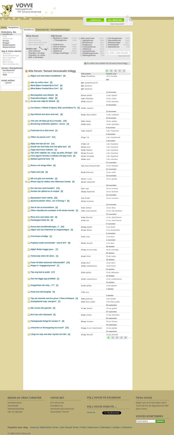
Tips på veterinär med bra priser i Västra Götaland (54, 298)
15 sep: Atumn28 (112, 334)
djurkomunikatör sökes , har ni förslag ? (50, 201)
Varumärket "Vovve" (59, 412)
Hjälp (5, 75)
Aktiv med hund (87, 38)
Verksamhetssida (16, 409)
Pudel (83, 427)
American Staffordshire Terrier (44, 427)
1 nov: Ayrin (110, 243)
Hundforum (8, 34)
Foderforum (58, 45)
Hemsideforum (114, 40)
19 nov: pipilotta (111, 179)
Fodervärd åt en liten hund (44, 130)
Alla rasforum (34, 51)
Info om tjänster (15, 412)
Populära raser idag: (18, 427)
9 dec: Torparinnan (112, 131)
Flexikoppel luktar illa (42, 220)
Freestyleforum (89, 47)
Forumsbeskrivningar (60, 30)
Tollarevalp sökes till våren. (44, 256)
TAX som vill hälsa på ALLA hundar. (49, 121)
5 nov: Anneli (110, 227)
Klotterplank (113, 45)
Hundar (6, 41)
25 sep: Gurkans (111, 321)
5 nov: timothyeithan (113, 230)
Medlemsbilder (9, 45)
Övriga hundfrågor (61, 53)
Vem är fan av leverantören (44, 207)
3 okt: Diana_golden (113, 302)
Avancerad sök (42, 30)
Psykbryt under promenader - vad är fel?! (50, 243)
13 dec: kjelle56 (111, 95)
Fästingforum (61, 40)
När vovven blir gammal (43, 308)
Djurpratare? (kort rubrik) (44, 198)
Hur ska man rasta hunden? (45, 188)
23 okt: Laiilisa (111, 256)
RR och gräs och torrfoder (44, 179)
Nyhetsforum (113, 47)
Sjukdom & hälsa (60, 38)
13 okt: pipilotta (111, 285)
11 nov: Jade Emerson (113, 217)
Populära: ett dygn (37, 53)
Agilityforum (87, 40)
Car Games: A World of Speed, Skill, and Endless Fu (55, 108)
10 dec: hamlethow (112, 124)
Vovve (3, 27)
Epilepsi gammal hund (42, 159)
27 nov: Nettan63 (112, 166)
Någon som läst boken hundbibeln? (48, 76)
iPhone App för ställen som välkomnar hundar (52, 182)
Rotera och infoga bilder (43, 165)
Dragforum (87, 45)
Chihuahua (127, 427)
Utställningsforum (90, 53)
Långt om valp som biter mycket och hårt (50, 334)
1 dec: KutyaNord (112, 144)
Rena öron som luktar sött (44, 217)
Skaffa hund (58, 49)
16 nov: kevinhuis (112, 188)
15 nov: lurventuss (112, 198)
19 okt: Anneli (110, 266)
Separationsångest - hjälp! (44, 98)
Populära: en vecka (37, 55)
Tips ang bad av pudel (43, 272)
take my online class (41, 82)
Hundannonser (15, 402)
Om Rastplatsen (115, 38)
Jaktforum (86, 49)
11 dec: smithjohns (112, 115)
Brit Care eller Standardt (43, 315)
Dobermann (93, 427)
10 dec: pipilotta (111, 121)
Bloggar (6, 43)
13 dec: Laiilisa (111, 98)
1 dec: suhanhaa (112, 159)
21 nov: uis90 (110, 172)
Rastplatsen (13, 27)
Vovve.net (91, 412)
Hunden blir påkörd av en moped (47, 191)
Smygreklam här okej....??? (44, 285)
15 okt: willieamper (112, 272)
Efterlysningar (114, 43)
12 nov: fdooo (111, 208)
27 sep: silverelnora (113, 315)
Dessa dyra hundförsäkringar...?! (47, 227)
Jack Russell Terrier (69, 427)
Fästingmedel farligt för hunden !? (47, 321)
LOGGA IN (95, 20)
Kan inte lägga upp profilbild (45, 279)
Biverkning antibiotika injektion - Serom (50, 124)
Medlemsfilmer (9, 47)
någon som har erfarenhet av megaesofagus (52, 230)
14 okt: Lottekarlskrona (114, 279)
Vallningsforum (89, 55)
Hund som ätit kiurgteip (43, 292)
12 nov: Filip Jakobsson (114, 211)
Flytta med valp (39, 172)
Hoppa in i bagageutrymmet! (45, 266)
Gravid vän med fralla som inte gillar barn (51, 147)
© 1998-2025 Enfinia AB (19, 433)
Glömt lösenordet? (117, 24)
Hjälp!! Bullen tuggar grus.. (44, 249)
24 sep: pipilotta (111, 328)
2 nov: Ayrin (110, 236)
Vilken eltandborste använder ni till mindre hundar (54, 210)
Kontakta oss (56, 405)
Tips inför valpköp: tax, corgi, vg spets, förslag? (54, 153)
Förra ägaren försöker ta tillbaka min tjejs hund (53, 156)
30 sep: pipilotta (111, 308)
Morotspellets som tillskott (44, 95)
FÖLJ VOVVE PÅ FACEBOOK (104, 397)
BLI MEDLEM (115, 20)
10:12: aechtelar (111, 76)
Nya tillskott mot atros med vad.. (47, 114)
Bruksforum (87, 43)
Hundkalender (9, 70)
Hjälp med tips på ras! (42, 144)
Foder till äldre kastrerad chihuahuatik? (50, 262)
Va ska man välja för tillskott (45, 101)
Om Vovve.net (57, 402)
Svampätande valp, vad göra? (45, 301)
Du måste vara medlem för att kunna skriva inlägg (107, 63)
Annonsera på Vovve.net (62, 409)
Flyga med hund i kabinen (44, 150)
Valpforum (57, 51)
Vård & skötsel (59, 47)
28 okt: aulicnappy (112, 250)
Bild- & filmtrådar (36, 57)
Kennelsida (13, 405)
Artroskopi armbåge (41, 236)
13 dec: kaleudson (112, 101)
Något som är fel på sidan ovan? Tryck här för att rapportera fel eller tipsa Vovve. (152, 405)
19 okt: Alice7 (110, 263)
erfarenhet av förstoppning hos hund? (50, 328)
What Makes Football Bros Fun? (46, 85)
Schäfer (116, 427)
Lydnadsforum (88, 51)
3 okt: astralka (111, 299)
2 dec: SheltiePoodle (113, 137)
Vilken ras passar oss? (43, 137)
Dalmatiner (105, 427)
